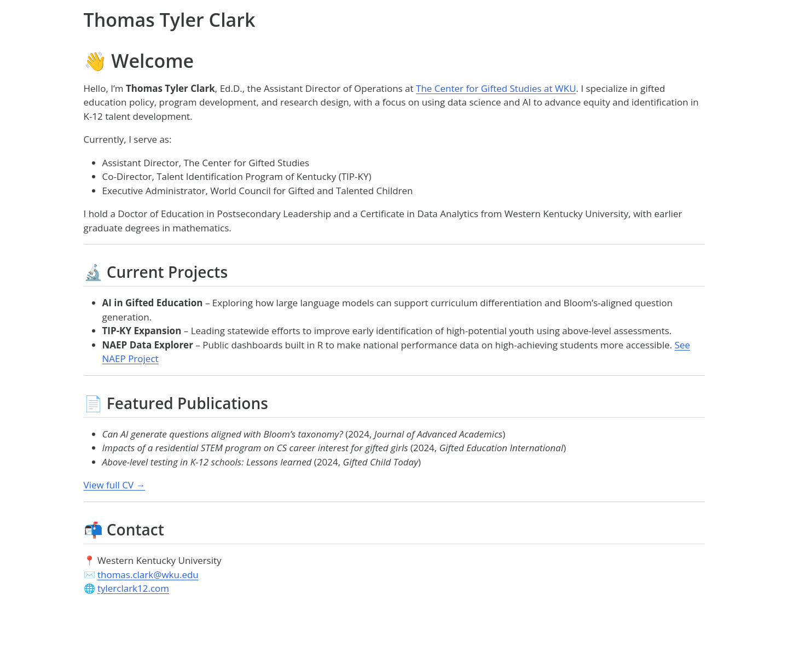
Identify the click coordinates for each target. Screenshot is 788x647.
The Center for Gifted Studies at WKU (496, 88)
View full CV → (115, 485)
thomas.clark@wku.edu (148, 574)
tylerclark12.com (133, 588)
